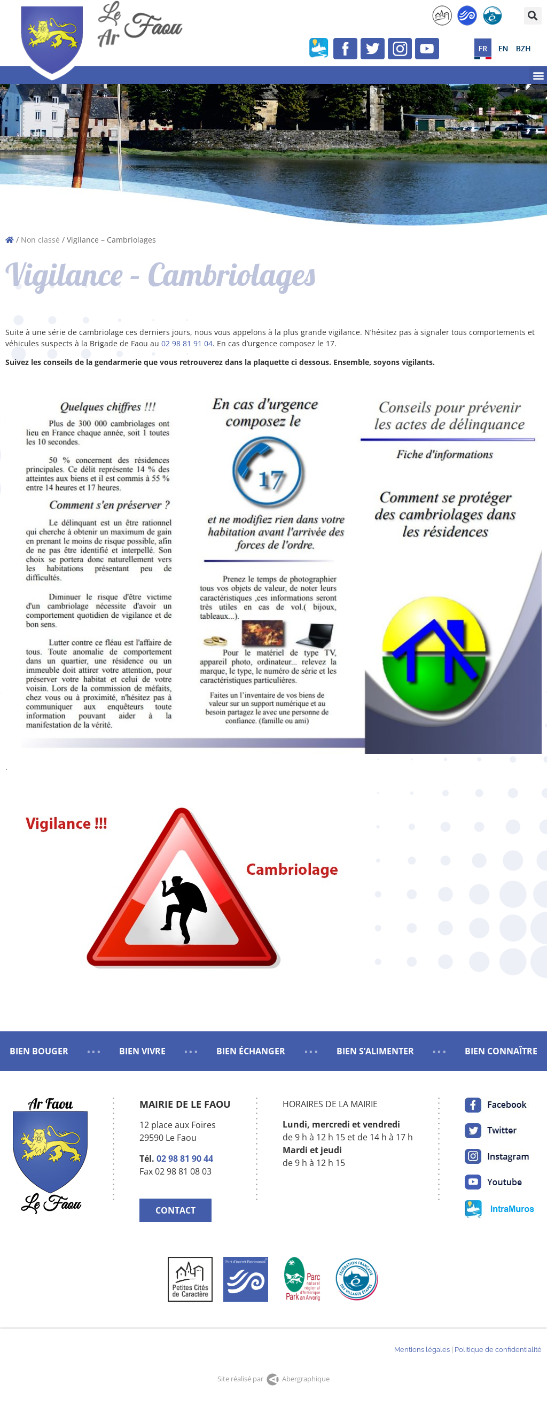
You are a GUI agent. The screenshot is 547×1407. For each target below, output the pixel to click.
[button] (533, 16)
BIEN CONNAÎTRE (501, 1051)
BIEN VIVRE (142, 1051)
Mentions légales (422, 1350)
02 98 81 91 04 (187, 343)
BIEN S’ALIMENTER (375, 1051)
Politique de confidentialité (498, 1350)
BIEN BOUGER (39, 1051)
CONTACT (175, 1210)
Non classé (40, 240)
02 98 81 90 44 (185, 1158)
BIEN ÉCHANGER (250, 1051)
